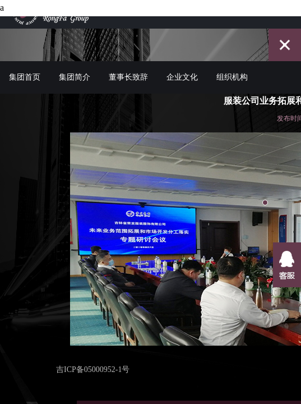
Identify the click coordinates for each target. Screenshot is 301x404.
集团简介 (74, 69)
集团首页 (24, 69)
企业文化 (182, 69)
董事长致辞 (128, 69)
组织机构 (232, 69)
